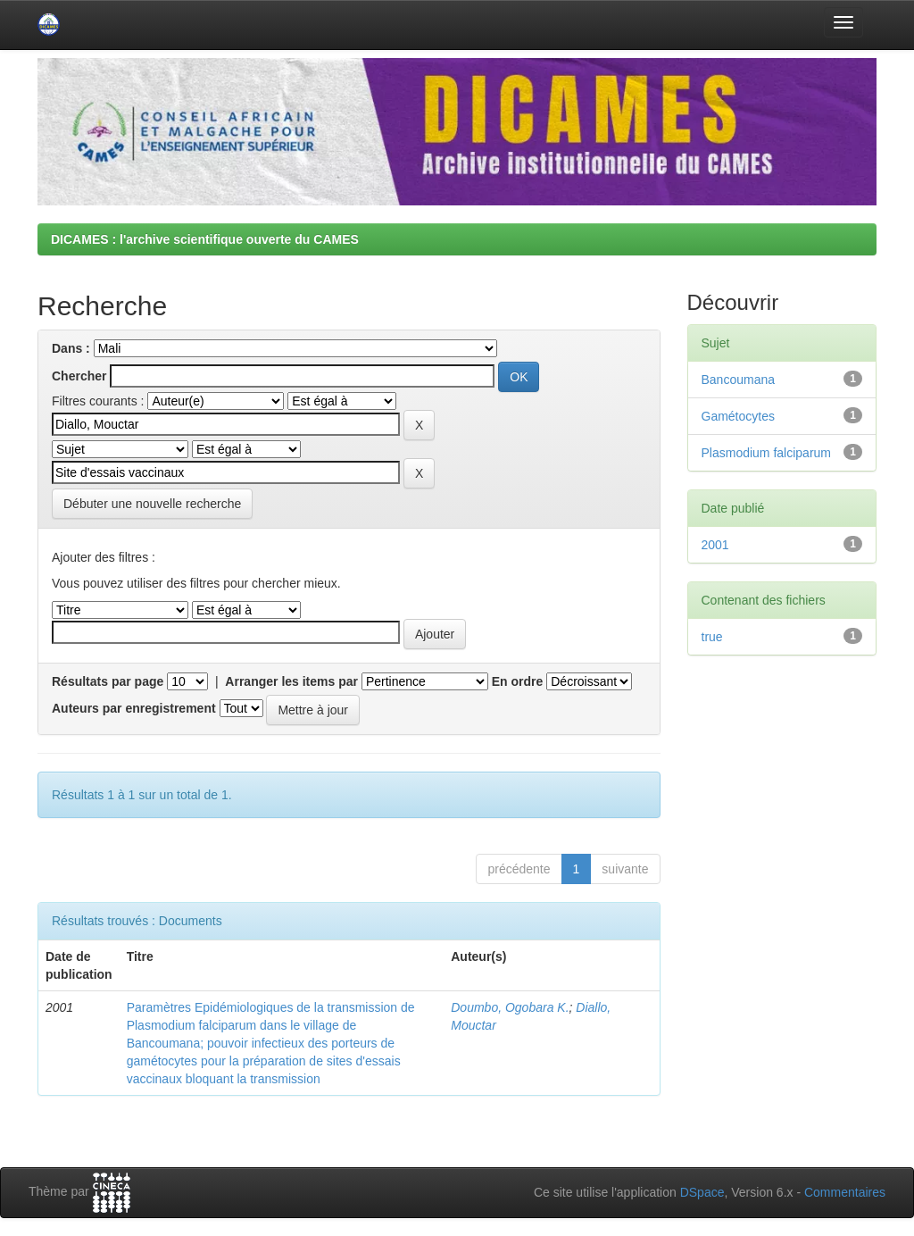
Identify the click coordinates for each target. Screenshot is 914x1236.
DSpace (702, 1192)
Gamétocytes (738, 416)
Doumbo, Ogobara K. (510, 1007)
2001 (715, 545)
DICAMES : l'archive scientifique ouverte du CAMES (205, 239)
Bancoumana (739, 379)
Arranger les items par (291, 681)
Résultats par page (107, 681)
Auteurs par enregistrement (134, 708)
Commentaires (844, 1192)
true (712, 637)
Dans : (71, 348)
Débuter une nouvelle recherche (152, 504)
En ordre (518, 681)
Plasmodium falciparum (767, 453)
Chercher (79, 376)
